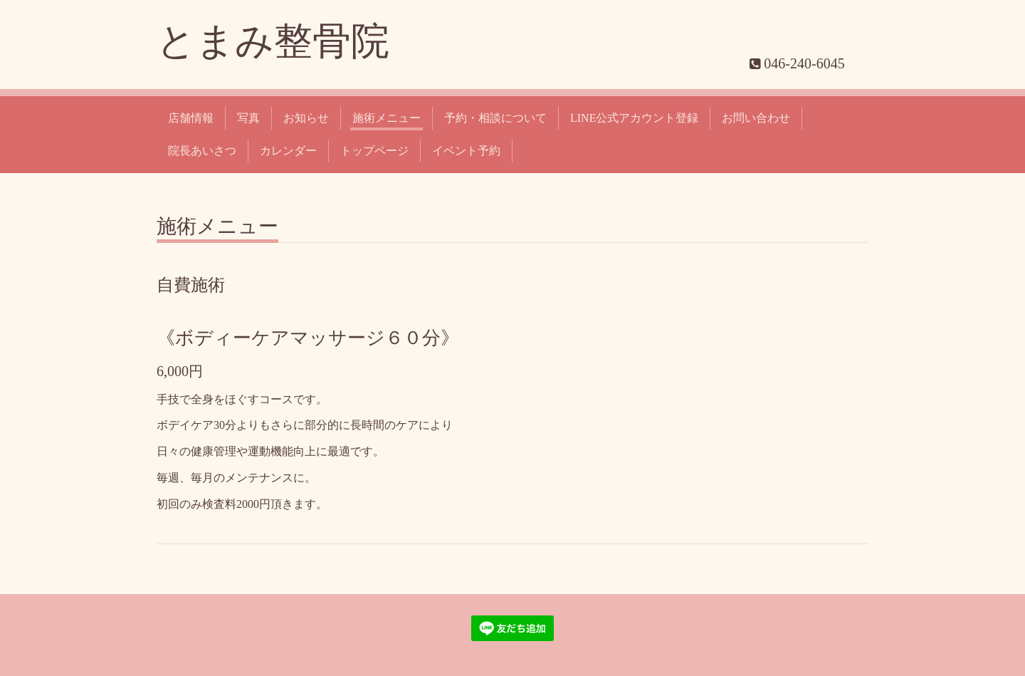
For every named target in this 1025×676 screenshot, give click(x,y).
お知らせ (306, 118)
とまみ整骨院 (273, 41)
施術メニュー (386, 118)
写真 (248, 118)
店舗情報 (191, 118)
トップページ (374, 151)
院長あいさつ (202, 151)
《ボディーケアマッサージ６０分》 (308, 338)
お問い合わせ (756, 118)
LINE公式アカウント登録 (634, 118)
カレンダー (288, 151)
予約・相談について (495, 118)
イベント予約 (466, 151)
